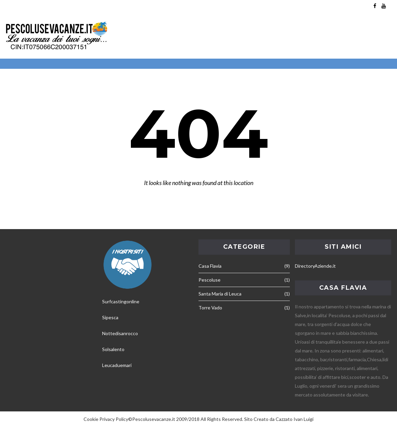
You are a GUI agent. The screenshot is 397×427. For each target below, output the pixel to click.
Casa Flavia (209, 266)
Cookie (91, 419)
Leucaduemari (117, 365)
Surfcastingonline (120, 301)
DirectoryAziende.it (315, 266)
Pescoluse (209, 280)
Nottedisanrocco (120, 333)
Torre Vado (210, 307)
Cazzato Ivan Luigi (294, 419)
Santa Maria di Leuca (219, 294)
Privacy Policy (113, 419)
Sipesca (110, 317)
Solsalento (113, 349)
